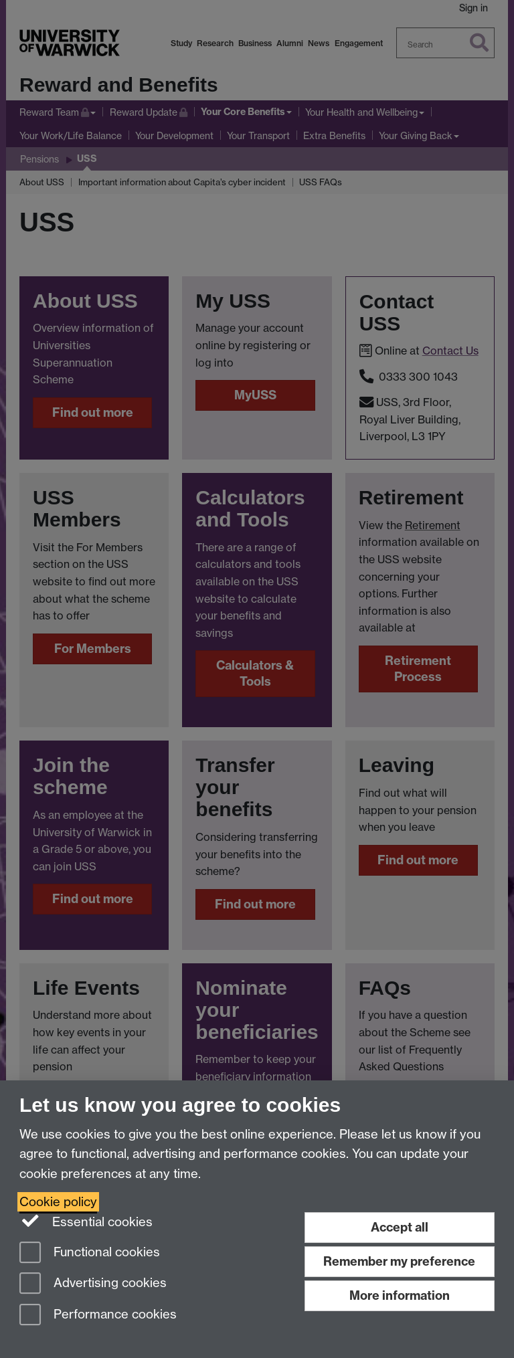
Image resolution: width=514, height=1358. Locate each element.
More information (399, 1295)
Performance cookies (98, 1315)
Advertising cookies (93, 1284)
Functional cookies (89, 1253)
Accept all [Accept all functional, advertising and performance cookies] (399, 1227)
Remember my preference (399, 1261)
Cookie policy (58, 1201)
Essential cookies (86, 1221)
